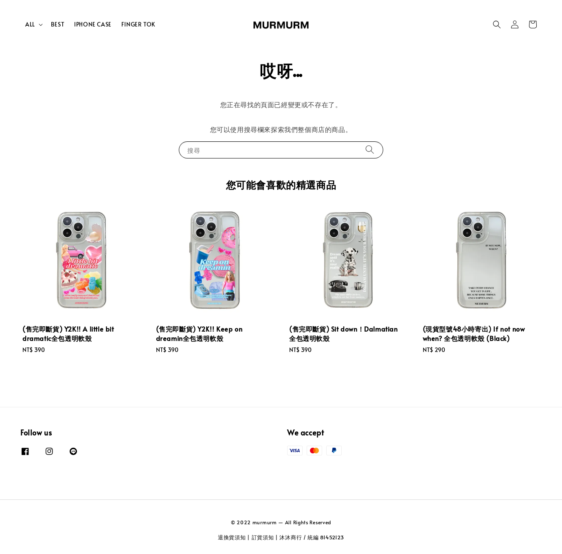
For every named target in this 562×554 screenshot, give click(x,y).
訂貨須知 (263, 537)
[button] (497, 24)
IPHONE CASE (93, 24)
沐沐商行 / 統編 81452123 (311, 537)
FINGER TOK (138, 24)
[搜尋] (370, 150)
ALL (30, 24)
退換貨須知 (232, 537)
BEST (57, 24)
